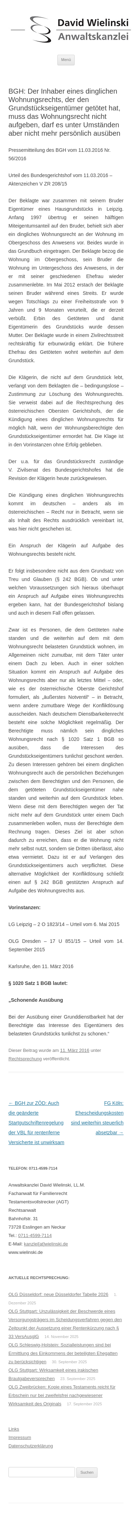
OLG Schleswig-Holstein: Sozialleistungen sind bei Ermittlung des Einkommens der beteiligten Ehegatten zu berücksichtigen (63, 1353)
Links (13, 1429)
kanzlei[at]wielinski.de (46, 1244)
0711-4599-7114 (34, 1235)
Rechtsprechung (25, 1058)
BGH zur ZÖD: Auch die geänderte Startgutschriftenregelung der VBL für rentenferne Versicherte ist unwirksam (36, 1122)
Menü (66, 60)
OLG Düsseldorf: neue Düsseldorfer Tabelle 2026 (58, 1294)
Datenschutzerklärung (30, 1445)
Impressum (19, 1437)
